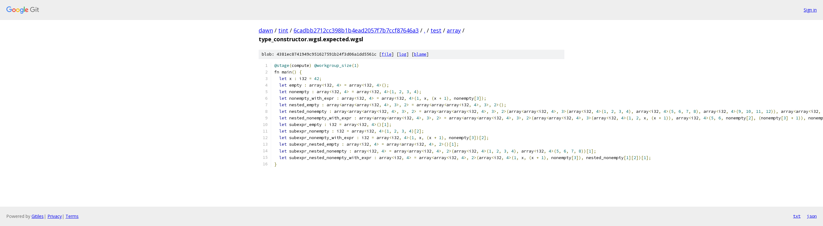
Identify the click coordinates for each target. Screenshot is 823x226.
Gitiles (38, 216)
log (403, 54)
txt (797, 216)
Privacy (54, 216)
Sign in (810, 10)
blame (420, 54)
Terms (72, 216)
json (812, 216)
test (436, 30)
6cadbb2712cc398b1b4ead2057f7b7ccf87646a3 (356, 30)
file (387, 54)
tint (283, 30)
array (454, 30)
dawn (266, 30)
